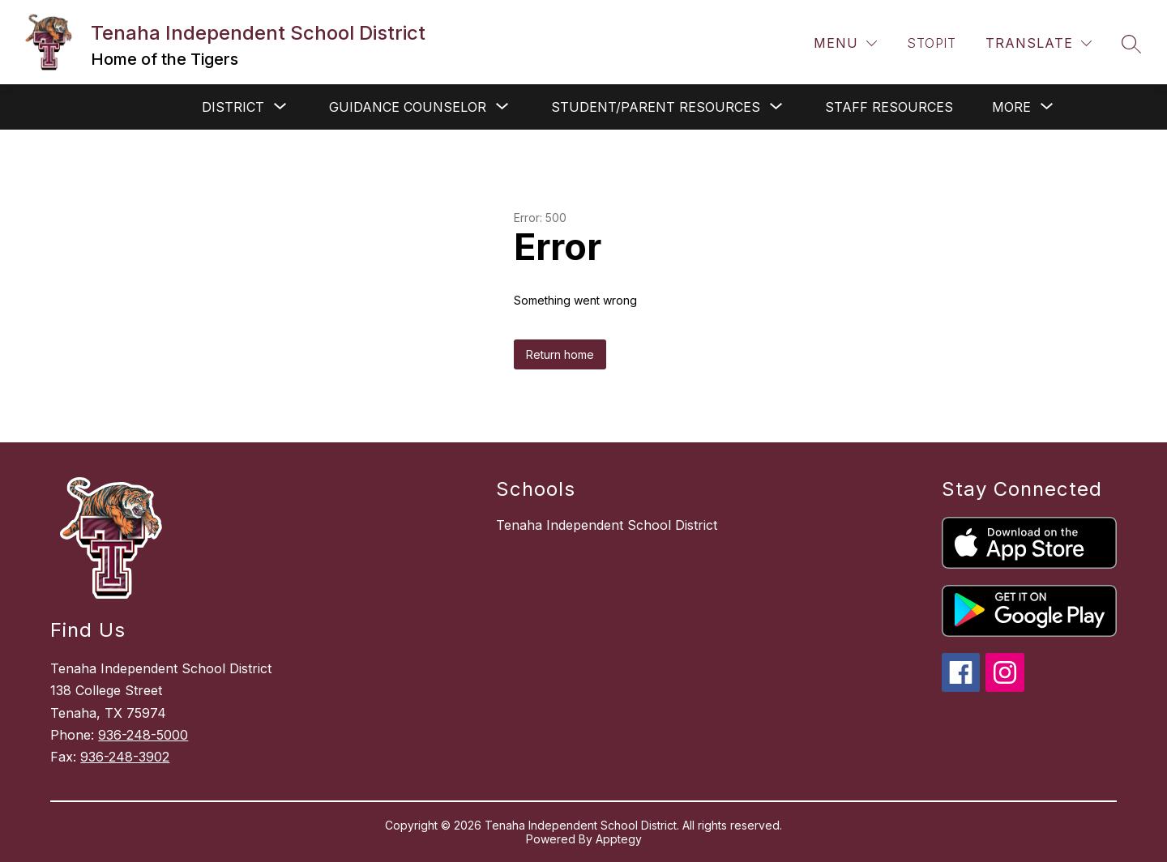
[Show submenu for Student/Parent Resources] (655, 107)
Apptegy (619, 839)
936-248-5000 (143, 735)
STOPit (931, 43)
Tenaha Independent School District (606, 525)
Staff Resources (889, 107)
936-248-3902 (124, 757)
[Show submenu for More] (1011, 107)
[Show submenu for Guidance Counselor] (407, 107)
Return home (560, 354)
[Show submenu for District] (233, 107)
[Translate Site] (1038, 43)
